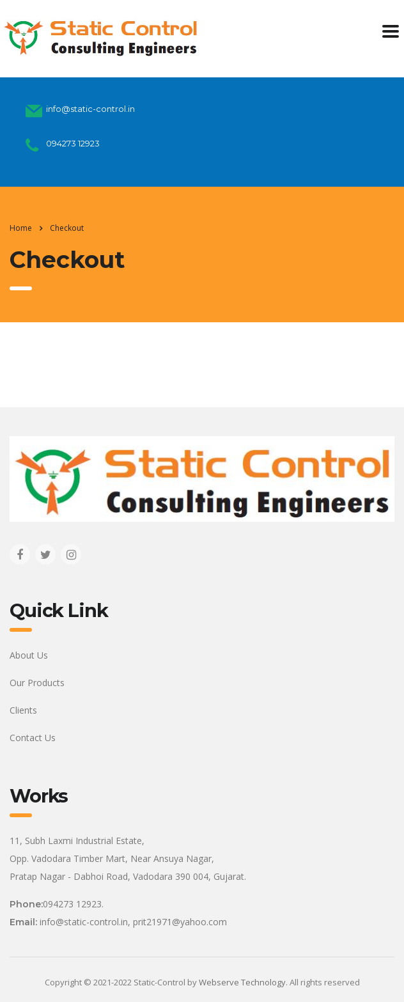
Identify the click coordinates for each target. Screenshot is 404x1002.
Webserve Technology (242, 982)
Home (21, 228)
